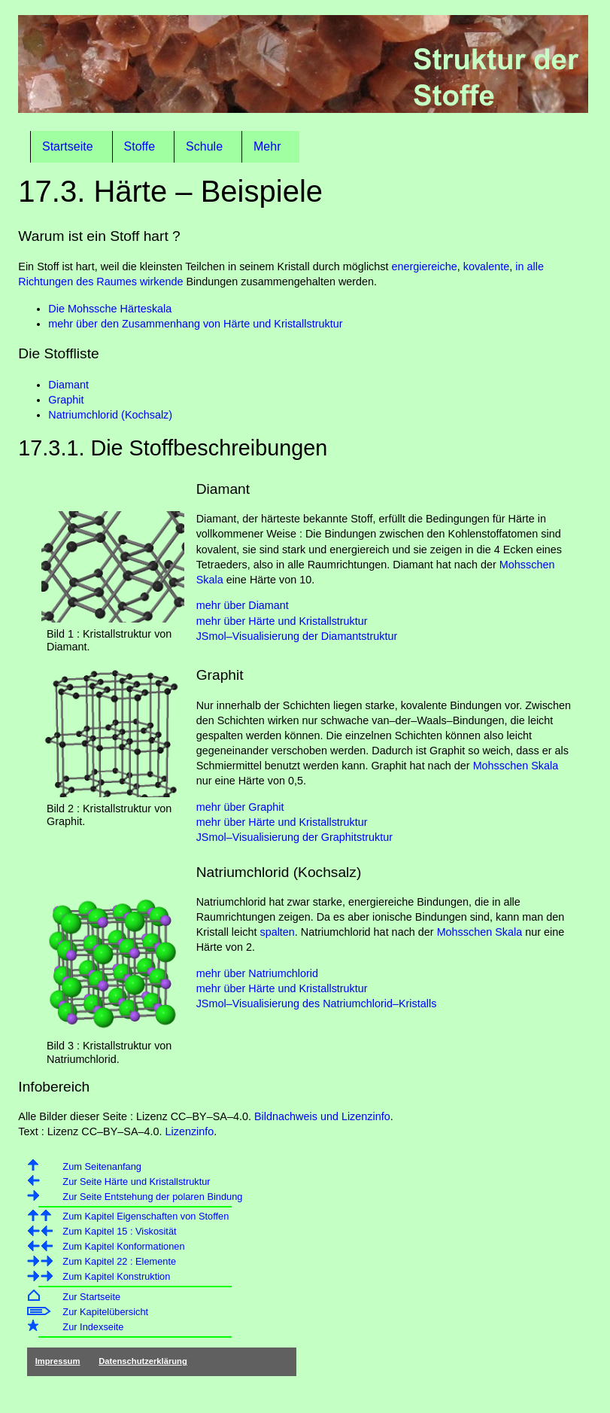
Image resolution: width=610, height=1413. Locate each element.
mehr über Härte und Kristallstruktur (282, 621)
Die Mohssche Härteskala (109, 309)
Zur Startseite (91, 1296)
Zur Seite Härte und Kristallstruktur (136, 1181)
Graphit (65, 400)
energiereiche (424, 266)
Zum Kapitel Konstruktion (116, 1276)
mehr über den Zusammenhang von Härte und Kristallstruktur (195, 324)
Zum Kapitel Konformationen (123, 1246)
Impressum (57, 1361)
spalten (276, 932)
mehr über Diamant (242, 605)
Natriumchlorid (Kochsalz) (110, 415)
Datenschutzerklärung (143, 1361)
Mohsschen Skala (516, 766)
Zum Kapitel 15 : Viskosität (119, 1231)
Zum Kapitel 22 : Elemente (119, 1261)
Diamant (68, 385)
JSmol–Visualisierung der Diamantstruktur (297, 636)
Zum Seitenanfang (101, 1166)
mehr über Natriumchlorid (257, 973)
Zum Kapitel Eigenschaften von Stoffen (145, 1216)
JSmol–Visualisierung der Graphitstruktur (294, 837)
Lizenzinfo (189, 1131)
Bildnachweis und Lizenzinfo (322, 1116)
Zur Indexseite (92, 1326)
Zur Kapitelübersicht (105, 1311)
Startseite (67, 146)
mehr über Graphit (240, 807)
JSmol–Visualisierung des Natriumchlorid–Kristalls (316, 1003)
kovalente (486, 266)
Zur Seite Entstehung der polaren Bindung (152, 1196)
